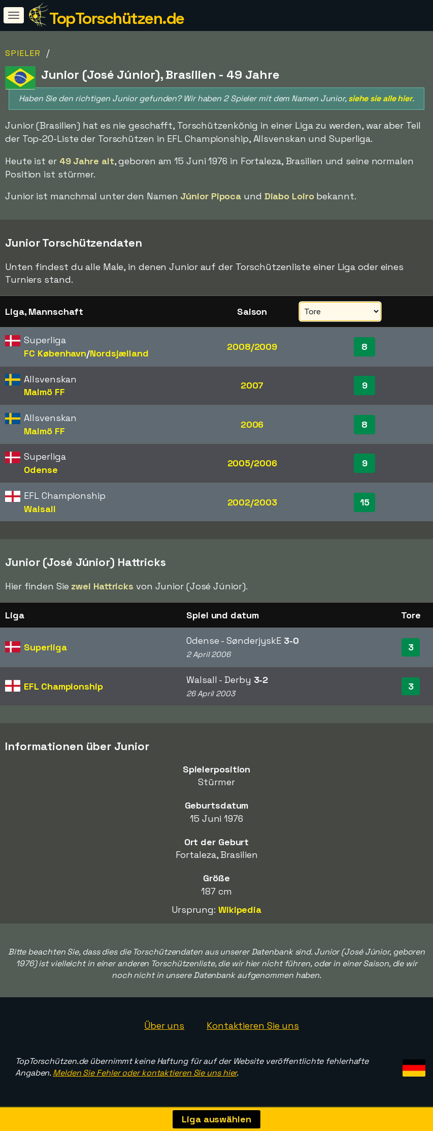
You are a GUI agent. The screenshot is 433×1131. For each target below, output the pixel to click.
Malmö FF (44, 392)
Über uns (164, 1025)
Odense (40, 469)
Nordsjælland (119, 353)
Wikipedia (239, 909)
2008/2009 (252, 346)
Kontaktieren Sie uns (253, 1025)
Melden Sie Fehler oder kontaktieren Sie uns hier (145, 1072)
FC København (55, 353)
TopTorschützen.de (116, 18)
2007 (252, 385)
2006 (252, 424)
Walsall (39, 509)
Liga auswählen (216, 1119)
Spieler (23, 53)
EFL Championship (63, 686)
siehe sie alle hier (380, 98)
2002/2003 (252, 502)
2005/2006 (252, 463)
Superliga (45, 647)
